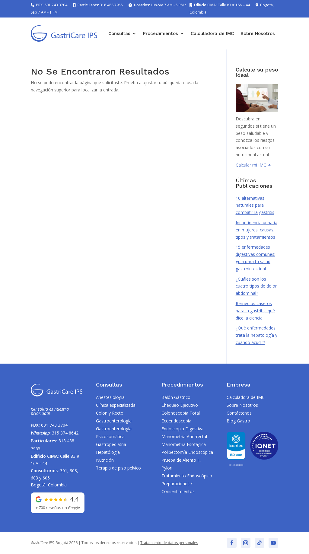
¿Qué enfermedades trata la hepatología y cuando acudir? (256, 335)
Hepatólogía (108, 452)
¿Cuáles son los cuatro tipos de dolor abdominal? (256, 286)
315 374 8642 (65, 433)
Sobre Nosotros (258, 33)
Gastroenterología (114, 421)
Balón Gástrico (175, 397)
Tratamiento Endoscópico (186, 476)
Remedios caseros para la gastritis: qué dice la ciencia (255, 311)
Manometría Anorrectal (184, 436)
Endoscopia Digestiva (182, 428)
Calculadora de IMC (212, 33)
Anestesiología (110, 397)
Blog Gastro (238, 421)
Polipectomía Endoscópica (187, 452)
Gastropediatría (111, 444)
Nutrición (105, 460)
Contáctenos (239, 413)
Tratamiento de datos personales (169, 542)
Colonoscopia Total (180, 413)
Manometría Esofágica (183, 444)
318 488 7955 (111, 5)
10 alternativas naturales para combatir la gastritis (255, 205)
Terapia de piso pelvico (118, 468)
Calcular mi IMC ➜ (253, 165)
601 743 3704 (55, 5)
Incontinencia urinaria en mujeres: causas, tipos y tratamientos (256, 230)
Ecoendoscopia (176, 421)
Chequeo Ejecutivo (179, 405)
